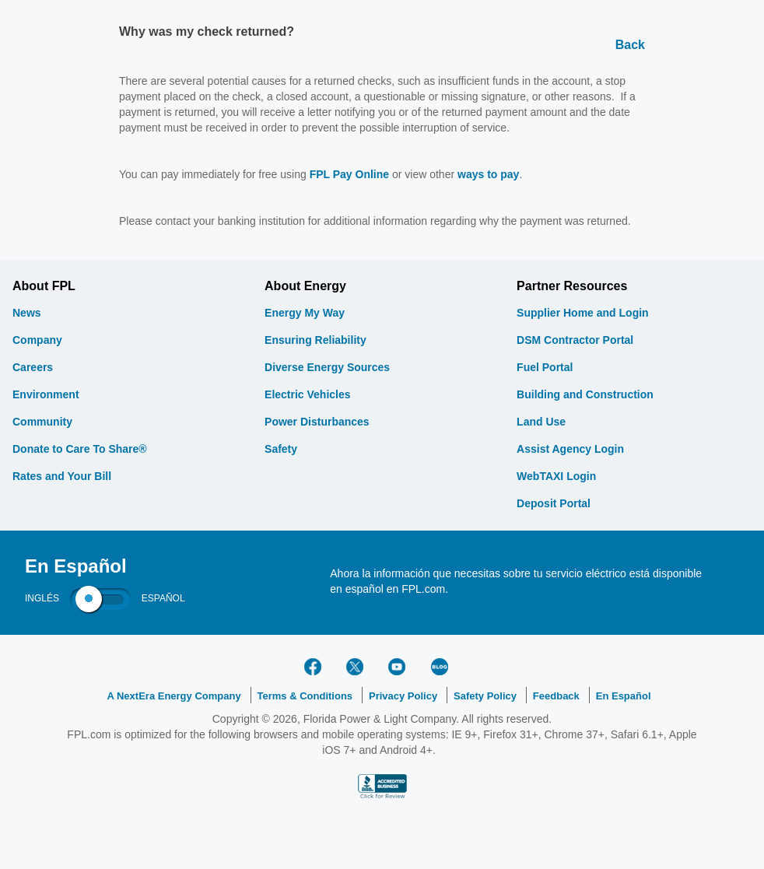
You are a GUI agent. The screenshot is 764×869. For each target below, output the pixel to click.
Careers (32, 367)
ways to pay (488, 174)
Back (630, 44)
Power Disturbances (317, 421)
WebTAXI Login (556, 476)
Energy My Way (305, 313)
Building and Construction (585, 394)
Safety (281, 449)
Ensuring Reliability (315, 340)
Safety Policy (485, 696)
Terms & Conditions (305, 696)
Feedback (556, 696)
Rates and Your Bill (61, 476)
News (26, 313)
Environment (45, 394)
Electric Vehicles (308, 394)
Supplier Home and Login (583, 313)
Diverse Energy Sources (327, 367)
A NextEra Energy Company (173, 696)
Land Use (541, 421)
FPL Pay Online (349, 174)
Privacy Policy (403, 696)
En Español (623, 696)
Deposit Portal (554, 503)
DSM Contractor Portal (575, 340)
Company (37, 340)
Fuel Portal (545, 367)
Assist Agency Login (570, 449)
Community (42, 421)
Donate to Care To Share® (79, 449)
